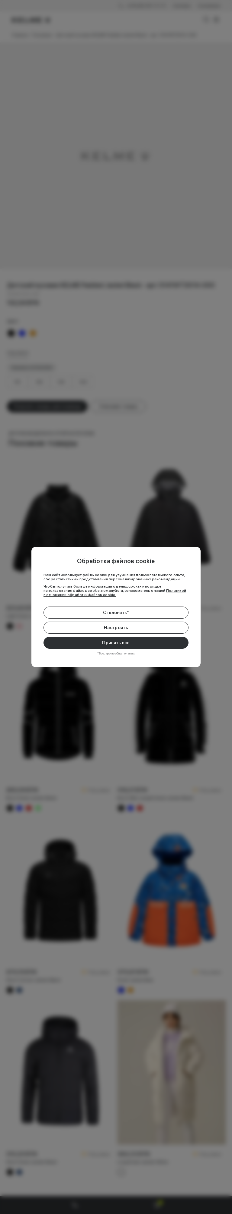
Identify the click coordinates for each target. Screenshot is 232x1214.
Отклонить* (116, 612)
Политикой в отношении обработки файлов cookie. (115, 592)
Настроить (116, 627)
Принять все (116, 642)
